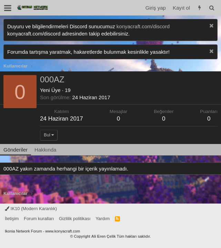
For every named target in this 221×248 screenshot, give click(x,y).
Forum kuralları (39, 218)
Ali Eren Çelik (103, 236)
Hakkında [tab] (45, 150)
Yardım (103, 218)
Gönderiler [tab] (15, 150)
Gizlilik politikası (75, 218)
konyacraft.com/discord (143, 26)
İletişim (12, 218)
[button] (7, 8)
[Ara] (211, 7)
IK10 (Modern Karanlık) (31, 208)
